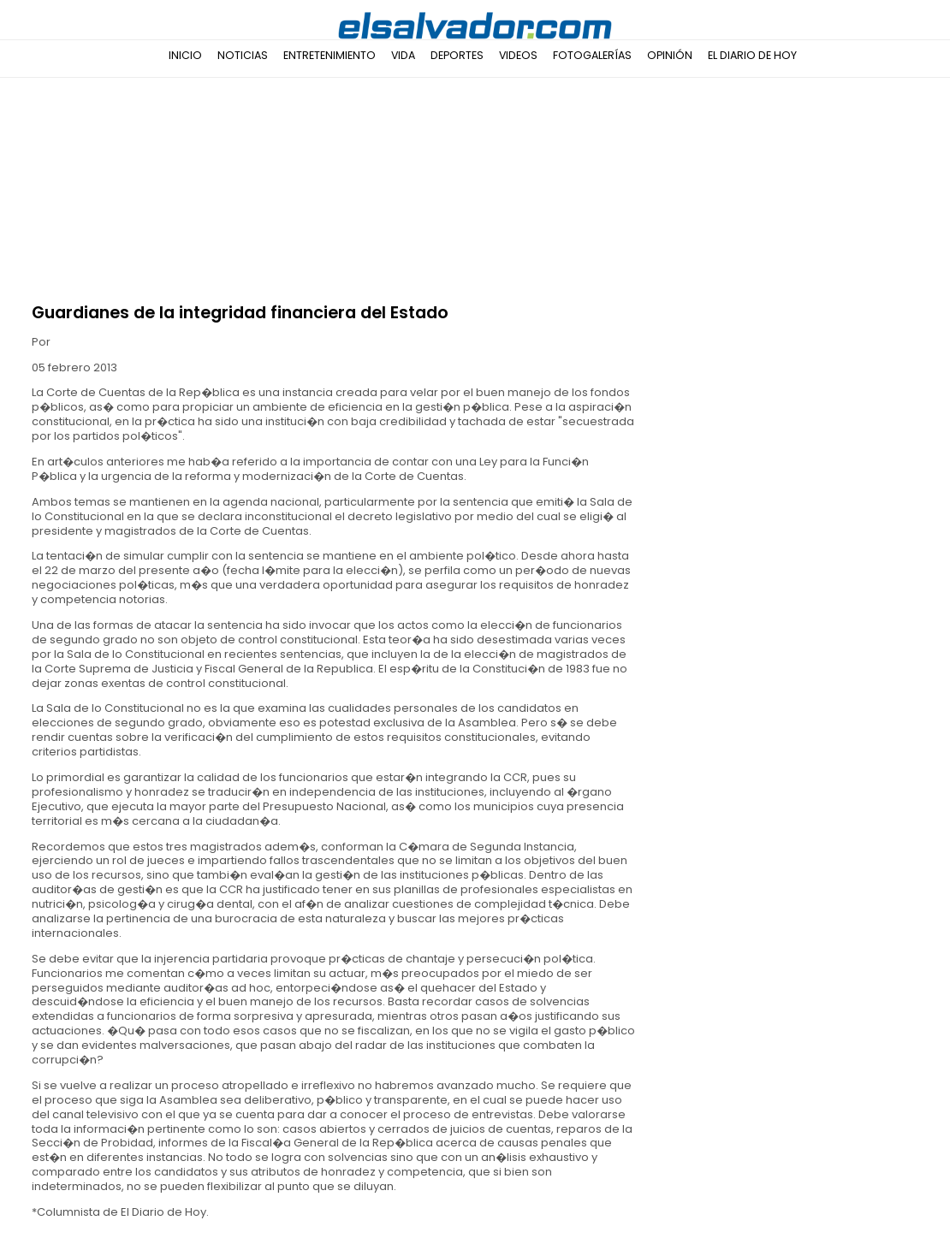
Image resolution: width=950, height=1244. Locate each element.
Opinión (669, 55)
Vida (403, 55)
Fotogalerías (592, 55)
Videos (518, 55)
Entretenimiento (329, 55)
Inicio (185, 55)
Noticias (242, 55)
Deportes (457, 55)
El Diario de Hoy (752, 55)
